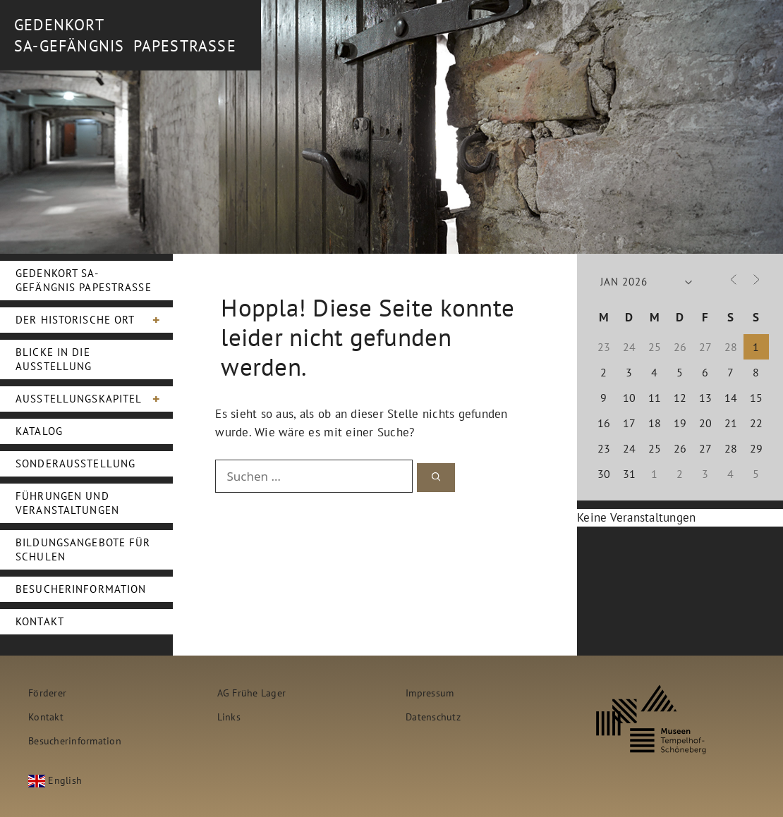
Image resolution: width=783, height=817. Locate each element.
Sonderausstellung (75, 463)
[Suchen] (436, 477)
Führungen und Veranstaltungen (67, 503)
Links (229, 716)
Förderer (47, 692)
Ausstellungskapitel (94, 399)
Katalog (39, 431)
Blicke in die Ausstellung (54, 359)
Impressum (430, 692)
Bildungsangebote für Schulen (83, 549)
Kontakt (40, 621)
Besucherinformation (81, 589)
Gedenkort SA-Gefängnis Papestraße (84, 280)
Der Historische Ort (94, 320)
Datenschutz (433, 716)
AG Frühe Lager (251, 692)
